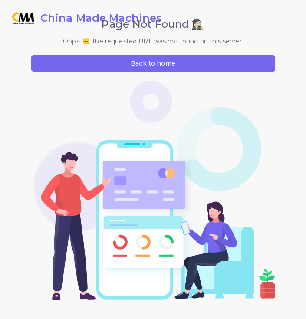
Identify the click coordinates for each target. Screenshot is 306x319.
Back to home (153, 63)
